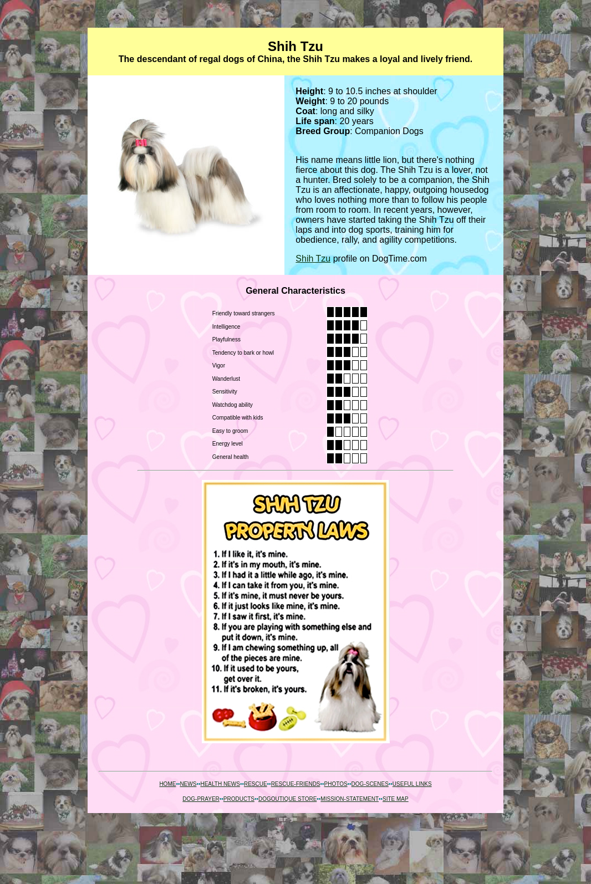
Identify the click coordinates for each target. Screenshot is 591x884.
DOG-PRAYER (201, 799)
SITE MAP (396, 799)
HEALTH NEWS (220, 784)
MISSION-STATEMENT (349, 799)
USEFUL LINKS (412, 784)
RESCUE (255, 784)
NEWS (188, 784)
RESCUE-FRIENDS (295, 784)
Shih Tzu (313, 258)
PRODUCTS (238, 799)
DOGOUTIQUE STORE (287, 799)
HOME (167, 784)
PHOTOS (336, 784)
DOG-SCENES (370, 784)
